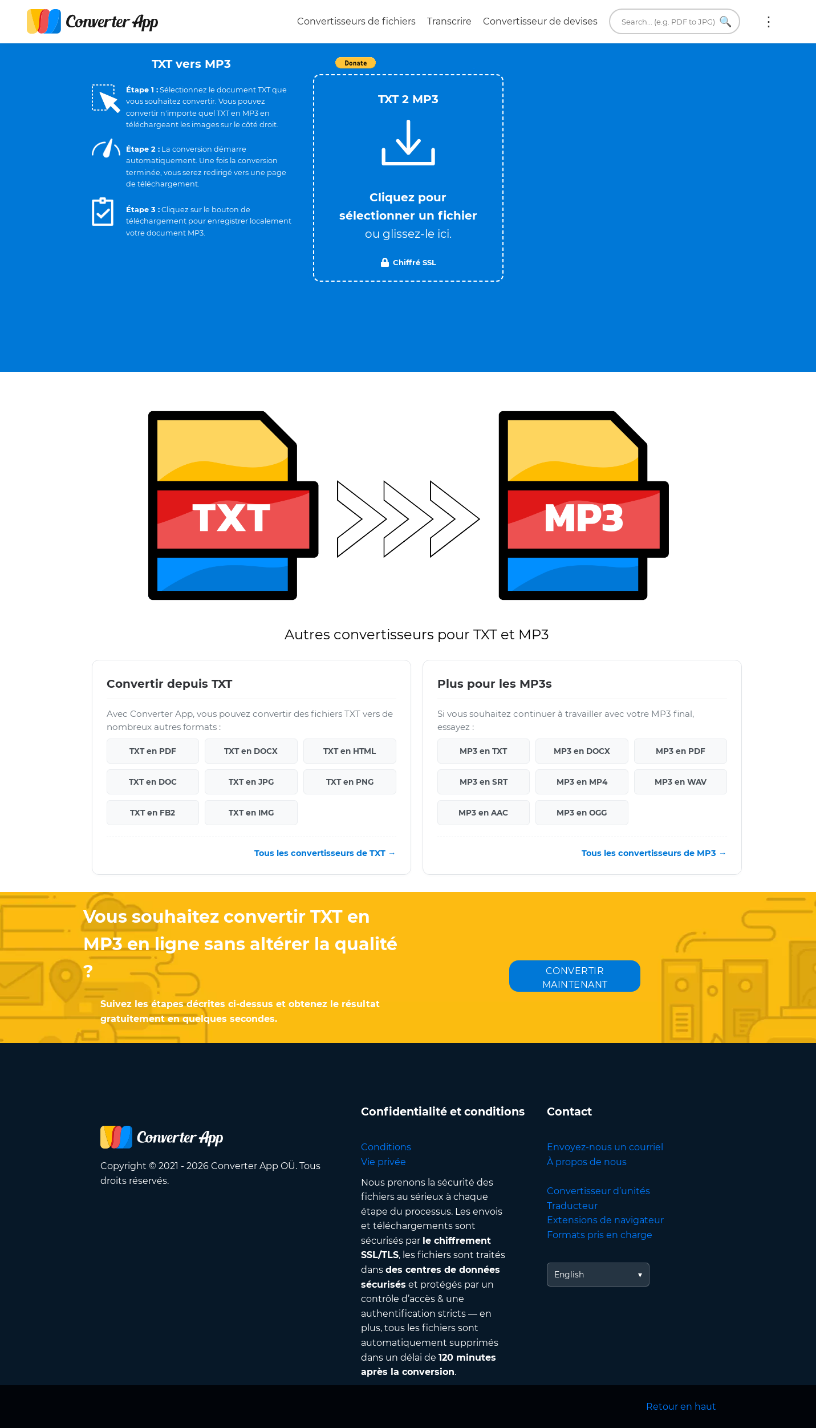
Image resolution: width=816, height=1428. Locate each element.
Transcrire (449, 21)
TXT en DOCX (251, 751)
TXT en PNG (350, 781)
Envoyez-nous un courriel (605, 1147)
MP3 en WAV (681, 781)
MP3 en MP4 (582, 781)
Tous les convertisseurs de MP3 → (654, 853)
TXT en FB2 (152, 812)
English (569, 1274)
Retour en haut (681, 1406)
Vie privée (383, 1162)
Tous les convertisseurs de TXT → (325, 853)
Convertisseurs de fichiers (356, 21)
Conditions (386, 1147)
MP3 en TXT (483, 751)
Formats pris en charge (599, 1235)
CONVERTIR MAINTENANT (575, 977)
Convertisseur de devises (540, 21)
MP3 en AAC (483, 812)
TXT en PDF (152, 751)
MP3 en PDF (680, 751)
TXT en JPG (251, 781)
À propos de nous (587, 1162)
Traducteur (572, 1205)
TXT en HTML (349, 751)
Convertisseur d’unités (598, 1191)
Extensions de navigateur (605, 1220)
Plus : (768, 21)
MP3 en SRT (484, 781)
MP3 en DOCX (582, 751)
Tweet (474, 68)
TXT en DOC (153, 781)
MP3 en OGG (582, 812)
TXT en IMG (251, 812)
